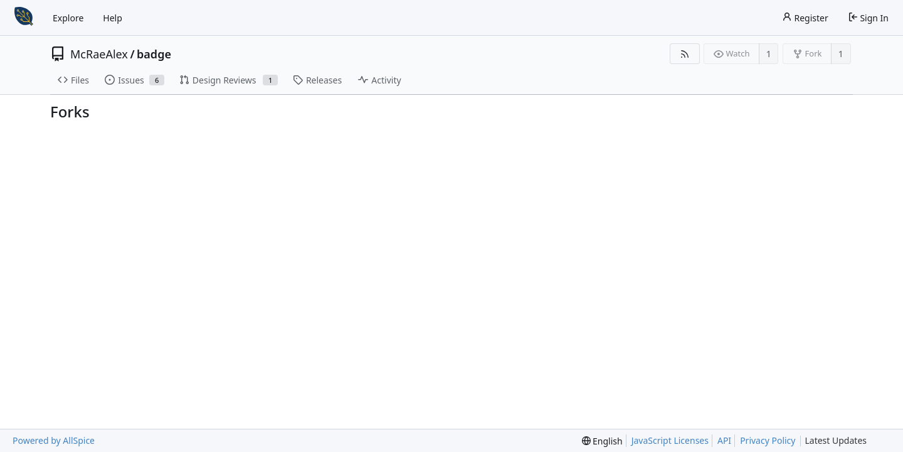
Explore (68, 18)
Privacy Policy (767, 440)
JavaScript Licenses (670, 440)
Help (112, 18)
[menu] (602, 441)
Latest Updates (846, 441)
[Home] (23, 17)
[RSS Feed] (684, 53)
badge (154, 54)
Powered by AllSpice (54, 440)
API (724, 440)
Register (805, 18)
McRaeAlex (99, 54)
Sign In (868, 18)
